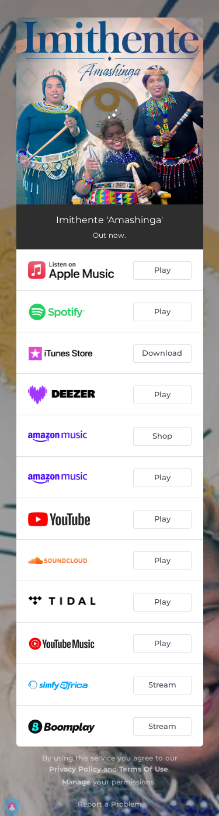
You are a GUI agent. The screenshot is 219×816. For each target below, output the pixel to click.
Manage (76, 781)
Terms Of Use (143, 769)
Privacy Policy (75, 769)
